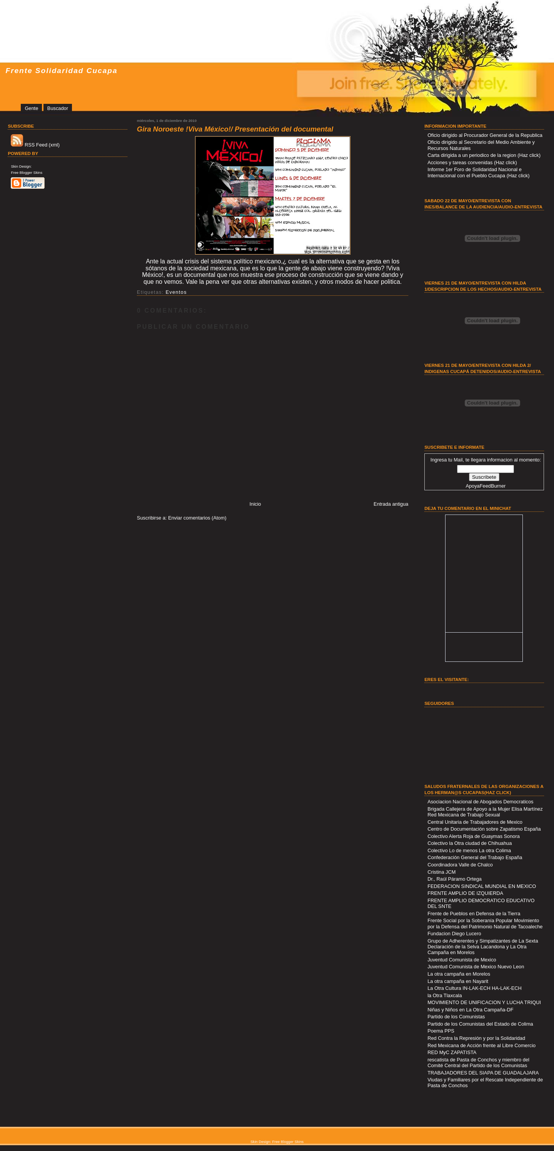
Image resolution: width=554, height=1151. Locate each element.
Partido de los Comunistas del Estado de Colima (480, 1024)
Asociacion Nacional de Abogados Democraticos (480, 802)
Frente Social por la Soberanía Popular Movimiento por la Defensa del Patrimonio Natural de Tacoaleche (484, 923)
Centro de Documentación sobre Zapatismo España (484, 829)
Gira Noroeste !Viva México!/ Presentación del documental (235, 129)
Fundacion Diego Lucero (454, 933)
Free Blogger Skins (26, 172)
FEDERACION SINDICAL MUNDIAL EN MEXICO (481, 886)
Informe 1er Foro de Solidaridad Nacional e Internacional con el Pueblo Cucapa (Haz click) (478, 172)
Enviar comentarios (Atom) (197, 518)
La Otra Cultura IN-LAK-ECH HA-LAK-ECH (474, 988)
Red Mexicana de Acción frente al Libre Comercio (481, 1045)
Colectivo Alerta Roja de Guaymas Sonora (473, 836)
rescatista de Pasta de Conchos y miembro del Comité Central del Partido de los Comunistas (478, 1062)
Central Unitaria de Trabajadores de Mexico (474, 822)
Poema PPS (440, 1031)
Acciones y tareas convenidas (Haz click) (472, 162)
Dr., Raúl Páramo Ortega (454, 879)
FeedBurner (493, 486)
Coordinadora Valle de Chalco (460, 865)
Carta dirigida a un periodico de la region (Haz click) (484, 155)
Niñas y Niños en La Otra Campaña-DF (470, 1010)
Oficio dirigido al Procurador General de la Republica (484, 135)
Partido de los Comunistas (456, 1016)
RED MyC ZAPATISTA (451, 1052)
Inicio (255, 504)
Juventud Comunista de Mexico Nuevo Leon (475, 966)
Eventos (176, 292)
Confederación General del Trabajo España (474, 857)
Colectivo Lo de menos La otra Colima (469, 850)
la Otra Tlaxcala (444, 995)
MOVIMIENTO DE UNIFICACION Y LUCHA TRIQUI (484, 1002)
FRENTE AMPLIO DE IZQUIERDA (465, 893)
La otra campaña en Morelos (458, 974)
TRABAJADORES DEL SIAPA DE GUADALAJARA (483, 1073)
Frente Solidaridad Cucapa (61, 71)
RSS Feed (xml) (35, 145)
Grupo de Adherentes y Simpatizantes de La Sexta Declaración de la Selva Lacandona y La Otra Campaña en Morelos (482, 947)
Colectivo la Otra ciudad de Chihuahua (469, 843)
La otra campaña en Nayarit (457, 981)
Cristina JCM (441, 872)
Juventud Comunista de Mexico (461, 960)
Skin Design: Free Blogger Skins (277, 1141)
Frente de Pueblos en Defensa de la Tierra (473, 913)
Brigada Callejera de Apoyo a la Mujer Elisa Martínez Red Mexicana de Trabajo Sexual (484, 812)
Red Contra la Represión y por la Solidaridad (476, 1038)
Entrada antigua (391, 504)
